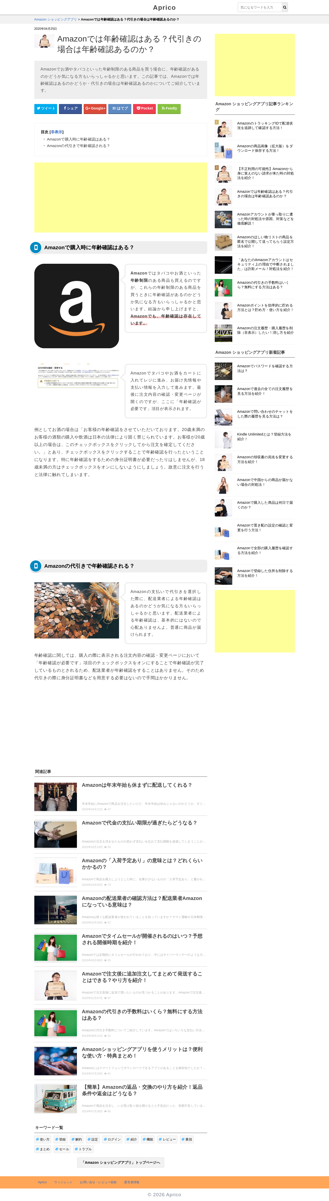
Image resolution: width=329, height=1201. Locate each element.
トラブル (83, 1149)
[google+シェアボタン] (95, 108)
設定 (92, 1139)
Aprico (164, 7)
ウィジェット (63, 1182)
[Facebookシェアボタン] (70, 108)
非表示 (56, 132)
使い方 (43, 1139)
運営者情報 (131, 1182)
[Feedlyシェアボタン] (169, 108)
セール (62, 1149)
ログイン (112, 1139)
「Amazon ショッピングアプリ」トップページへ (120, 1162)
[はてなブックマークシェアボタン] (119, 108)
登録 (60, 1139)
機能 (148, 1139)
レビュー (167, 1139)
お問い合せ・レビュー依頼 (98, 1182)
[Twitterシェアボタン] (45, 108)
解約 (76, 1139)
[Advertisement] (120, 197)
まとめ (43, 1149)
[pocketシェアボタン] (144, 108)
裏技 (186, 1139)
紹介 (131, 1139)
